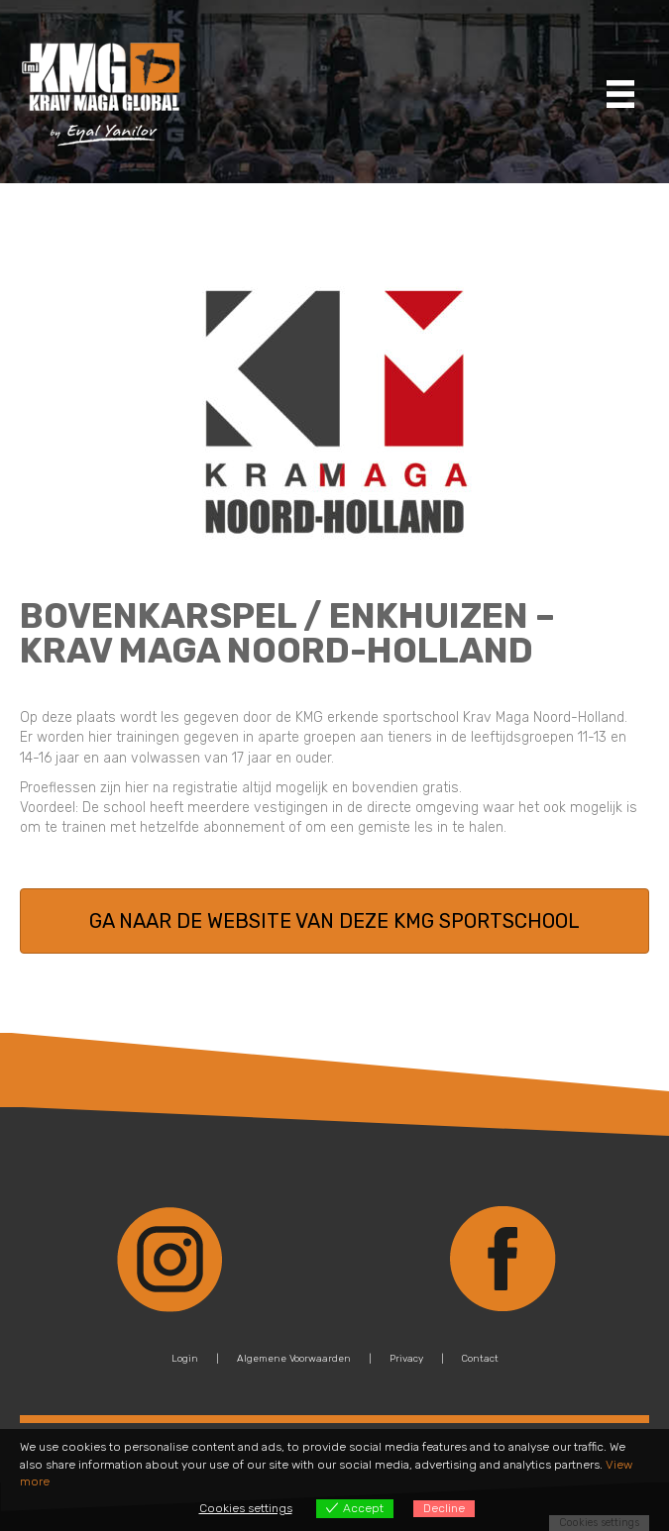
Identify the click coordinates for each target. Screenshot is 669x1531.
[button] (334, 921)
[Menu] (620, 94)
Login (184, 1359)
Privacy (406, 1359)
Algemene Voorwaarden (294, 1359)
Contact (480, 1359)
